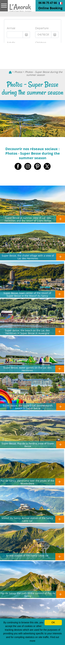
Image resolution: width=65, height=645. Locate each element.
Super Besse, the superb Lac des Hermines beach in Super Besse (28, 407)
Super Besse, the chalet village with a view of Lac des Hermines (28, 257)
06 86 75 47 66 (47, 3)
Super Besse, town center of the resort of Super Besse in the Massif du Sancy (27, 294)
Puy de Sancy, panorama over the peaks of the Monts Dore (27, 482)
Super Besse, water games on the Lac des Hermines (27, 369)
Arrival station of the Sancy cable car (27, 555)
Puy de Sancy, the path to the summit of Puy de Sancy (27, 594)
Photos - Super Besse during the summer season (43, 73)
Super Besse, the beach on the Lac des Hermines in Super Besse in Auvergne (27, 332)
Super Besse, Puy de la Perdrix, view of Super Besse (28, 445)
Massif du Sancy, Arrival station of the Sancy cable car (27, 519)
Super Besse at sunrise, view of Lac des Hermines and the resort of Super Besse (28, 219)
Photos (18, 72)
